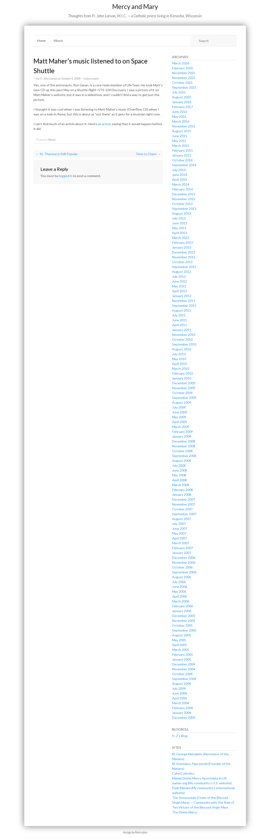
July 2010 (179, 354)
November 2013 (183, 199)
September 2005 (184, 630)
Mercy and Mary (135, 6)
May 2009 (179, 417)
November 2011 (183, 301)
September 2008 (184, 456)
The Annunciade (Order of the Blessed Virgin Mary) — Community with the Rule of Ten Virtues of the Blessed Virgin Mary (203, 802)
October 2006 (182, 567)
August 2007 (181, 519)
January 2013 (181, 247)
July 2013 (179, 218)
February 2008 (182, 490)
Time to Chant (148, 154)
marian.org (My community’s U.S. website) (202, 783)
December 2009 (183, 383)
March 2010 (180, 368)
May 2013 (179, 228)
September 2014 (184, 165)
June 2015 (179, 136)
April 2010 (179, 364)
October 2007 (182, 509)
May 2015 (179, 141)
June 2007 (179, 528)
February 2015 (182, 150)
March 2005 (180, 650)
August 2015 (181, 131)
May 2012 (179, 286)
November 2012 (183, 257)
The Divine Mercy (184, 812)
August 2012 (181, 272)
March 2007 (180, 543)
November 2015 (183, 126)
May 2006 (179, 591)
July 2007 (179, 524)
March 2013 (180, 238)
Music (52, 139)
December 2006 (183, 557)
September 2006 (184, 572)
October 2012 (182, 262)
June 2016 (179, 112)
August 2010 (181, 349)
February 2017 (182, 107)
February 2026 (182, 68)
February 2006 (182, 606)
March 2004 (180, 703)
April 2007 (179, 538)
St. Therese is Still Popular (57, 154)
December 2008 (183, 441)
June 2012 (179, 281)
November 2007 (183, 504)
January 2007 (181, 553)
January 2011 (181, 330)
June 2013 (179, 223)
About (58, 40)
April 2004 (179, 698)
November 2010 (183, 335)
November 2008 (183, 446)
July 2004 (179, 688)
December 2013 (183, 194)
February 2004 (182, 708)
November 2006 (183, 562)
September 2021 (184, 87)
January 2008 (181, 494)
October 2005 (182, 625)
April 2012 (179, 291)
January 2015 (181, 155)
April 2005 (179, 645)
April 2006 (179, 596)
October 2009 (182, 393)
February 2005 (182, 654)
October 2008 (182, 451)
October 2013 (182, 204)
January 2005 (181, 659)
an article (104, 124)
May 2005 (179, 640)
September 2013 (184, 209)
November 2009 (183, 388)
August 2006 (181, 577)
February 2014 (182, 189)
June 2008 (179, 470)
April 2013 (179, 233)
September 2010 (184, 344)
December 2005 (183, 616)
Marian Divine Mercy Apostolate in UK (199, 778)
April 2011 (179, 325)
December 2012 (183, 252)
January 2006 (181, 611)
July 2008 (179, 465)
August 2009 (181, 402)
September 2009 (184, 398)
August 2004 (181, 684)
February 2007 (182, 548)
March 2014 (180, 184)
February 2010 (182, 373)
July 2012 (179, 276)
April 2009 (179, 422)
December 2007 (183, 499)
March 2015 (180, 145)
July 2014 (179, 170)
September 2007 (184, 514)
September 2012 (184, 267)
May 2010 (179, 359)
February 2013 (182, 242)
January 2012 (181, 296)
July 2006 (179, 582)
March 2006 (180, 601)
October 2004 (182, 674)
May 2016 (179, 116)
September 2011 (184, 305)
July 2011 (179, 315)
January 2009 (181, 436)
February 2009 (182, 431)
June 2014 (179, 175)
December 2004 (183, 664)
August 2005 (181, 635)
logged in (65, 176)
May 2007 (179, 533)
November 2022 (183, 78)
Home (41, 40)
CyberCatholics (183, 773)
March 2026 (180, 63)
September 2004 (184, 679)
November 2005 (183, 620)
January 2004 (181, 713)
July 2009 (179, 407)
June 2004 (179, 693)
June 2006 (179, 587)
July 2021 (179, 92)
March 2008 (180, 485)
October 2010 (182, 339)
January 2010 (181, 378)
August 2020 (181, 97)
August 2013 (181, 213)
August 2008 (181, 461)
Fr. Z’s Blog (180, 736)
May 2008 (179, 475)
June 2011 (179, 320)
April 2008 (179, 480)
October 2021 (182, 82)
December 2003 (183, 717)
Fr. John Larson (48, 78)
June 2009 (179, 412)
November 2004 (183, 669)
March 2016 (180, 121)
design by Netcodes (135, 832)
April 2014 (179, 179)
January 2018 (181, 102)
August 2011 (181, 310)
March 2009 (180, 427)
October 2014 (182, 160)
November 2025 (183, 73)
